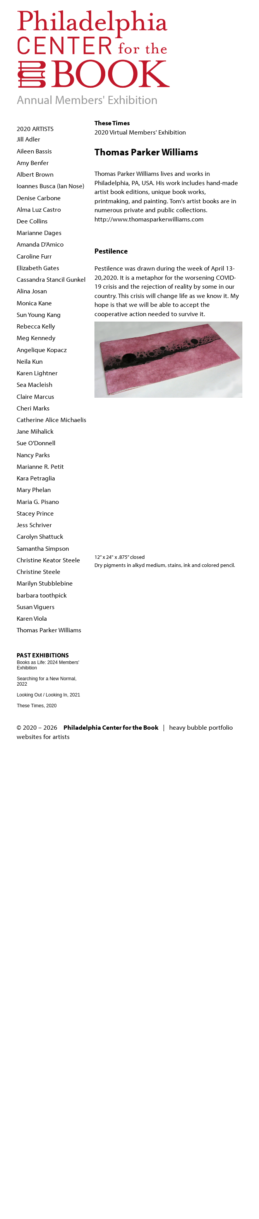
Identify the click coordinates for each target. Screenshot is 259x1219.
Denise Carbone (39, 198)
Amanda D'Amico (40, 244)
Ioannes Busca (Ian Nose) (50, 186)
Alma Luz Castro (39, 209)
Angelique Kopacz (42, 350)
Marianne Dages (39, 232)
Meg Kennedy (36, 338)
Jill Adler (28, 139)
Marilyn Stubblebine (45, 583)
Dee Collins (32, 221)
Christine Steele (38, 571)
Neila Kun (30, 361)
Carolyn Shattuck (40, 536)
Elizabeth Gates (38, 268)
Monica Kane (34, 303)
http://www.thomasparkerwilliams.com (149, 219)
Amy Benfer (33, 162)
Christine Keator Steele (48, 560)
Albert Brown (35, 174)
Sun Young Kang (39, 314)
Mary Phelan (34, 489)
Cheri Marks (33, 408)
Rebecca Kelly (36, 326)
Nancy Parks (33, 455)
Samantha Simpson (43, 548)
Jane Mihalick (35, 431)
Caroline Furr (34, 256)
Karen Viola (32, 618)
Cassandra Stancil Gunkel (51, 279)
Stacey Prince (35, 513)
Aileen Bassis (34, 151)
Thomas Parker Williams (49, 630)
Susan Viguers (36, 607)
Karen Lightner (37, 373)
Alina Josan (32, 291)
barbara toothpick (42, 595)
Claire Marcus (35, 396)
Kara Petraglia (36, 478)
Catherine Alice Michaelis (51, 419)
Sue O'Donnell (36, 443)
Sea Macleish (34, 384)
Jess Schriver (34, 525)
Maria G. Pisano (38, 501)
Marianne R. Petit (40, 466)
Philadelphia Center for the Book (110, 727)
